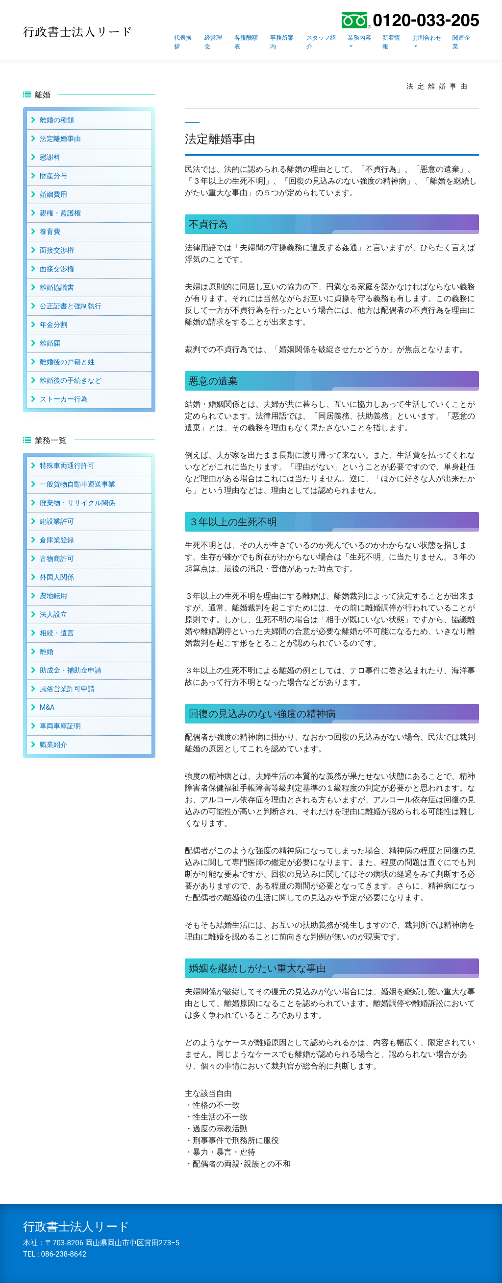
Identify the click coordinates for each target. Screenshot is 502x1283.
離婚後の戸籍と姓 (67, 362)
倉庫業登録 (57, 540)
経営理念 (213, 42)
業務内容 (359, 37)
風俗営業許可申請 (67, 689)
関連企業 (461, 42)
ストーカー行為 (64, 399)
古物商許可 (57, 558)
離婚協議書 (57, 287)
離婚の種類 (57, 120)
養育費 (50, 231)
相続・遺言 (57, 633)
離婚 (46, 651)
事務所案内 (282, 42)
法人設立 (53, 614)
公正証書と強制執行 (70, 306)
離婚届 (50, 343)
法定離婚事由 (60, 138)
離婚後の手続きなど (70, 380)
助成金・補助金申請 (70, 670)
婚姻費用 (53, 194)
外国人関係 (57, 577)
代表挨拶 (183, 42)
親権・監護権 (60, 213)
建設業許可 (57, 521)
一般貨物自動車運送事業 (77, 484)
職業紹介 (53, 744)
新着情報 (391, 42)
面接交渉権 (57, 250)
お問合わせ (427, 37)
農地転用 (53, 596)
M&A (47, 707)
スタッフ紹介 (321, 42)
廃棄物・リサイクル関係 (77, 503)
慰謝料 (50, 157)
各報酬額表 (246, 42)
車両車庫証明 (60, 726)
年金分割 (53, 324)
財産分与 (53, 176)
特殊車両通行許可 (67, 465)
